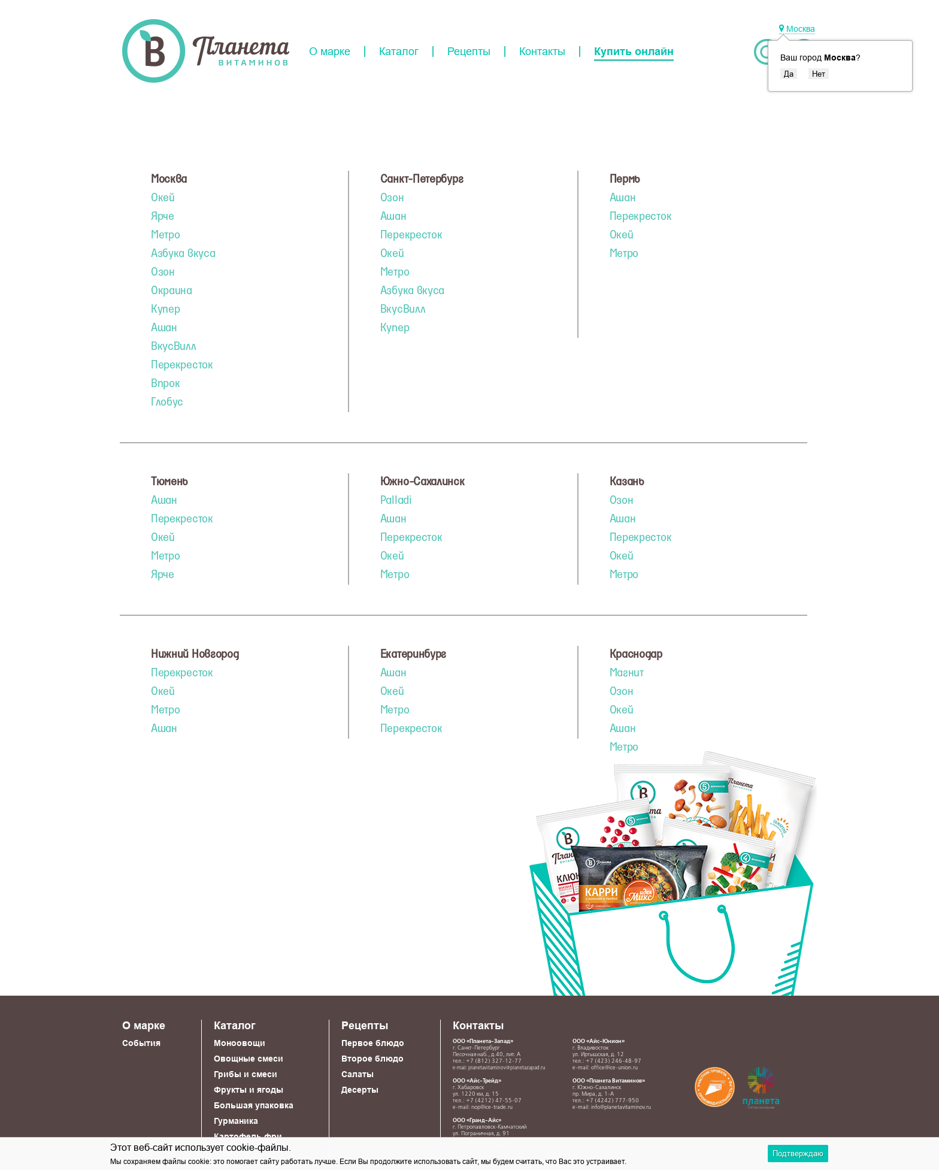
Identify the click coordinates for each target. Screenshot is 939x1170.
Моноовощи (239, 1043)
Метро (165, 235)
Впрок (165, 384)
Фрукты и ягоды (248, 1090)
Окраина (171, 291)
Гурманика (236, 1121)
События (141, 1043)
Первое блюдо (372, 1043)
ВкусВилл (173, 346)
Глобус (167, 402)
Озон (163, 272)
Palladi (396, 500)
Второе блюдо (372, 1058)
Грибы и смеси (245, 1074)
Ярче (162, 216)
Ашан (164, 328)
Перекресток (182, 365)
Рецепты (468, 51)
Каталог (399, 51)
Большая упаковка (253, 1105)
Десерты (359, 1090)
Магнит (627, 673)
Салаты (357, 1074)
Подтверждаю (798, 1153)
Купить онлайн (634, 51)
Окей (163, 198)
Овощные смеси (248, 1058)
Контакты (542, 51)
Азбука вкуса (183, 254)
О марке (329, 51)
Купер (165, 309)
